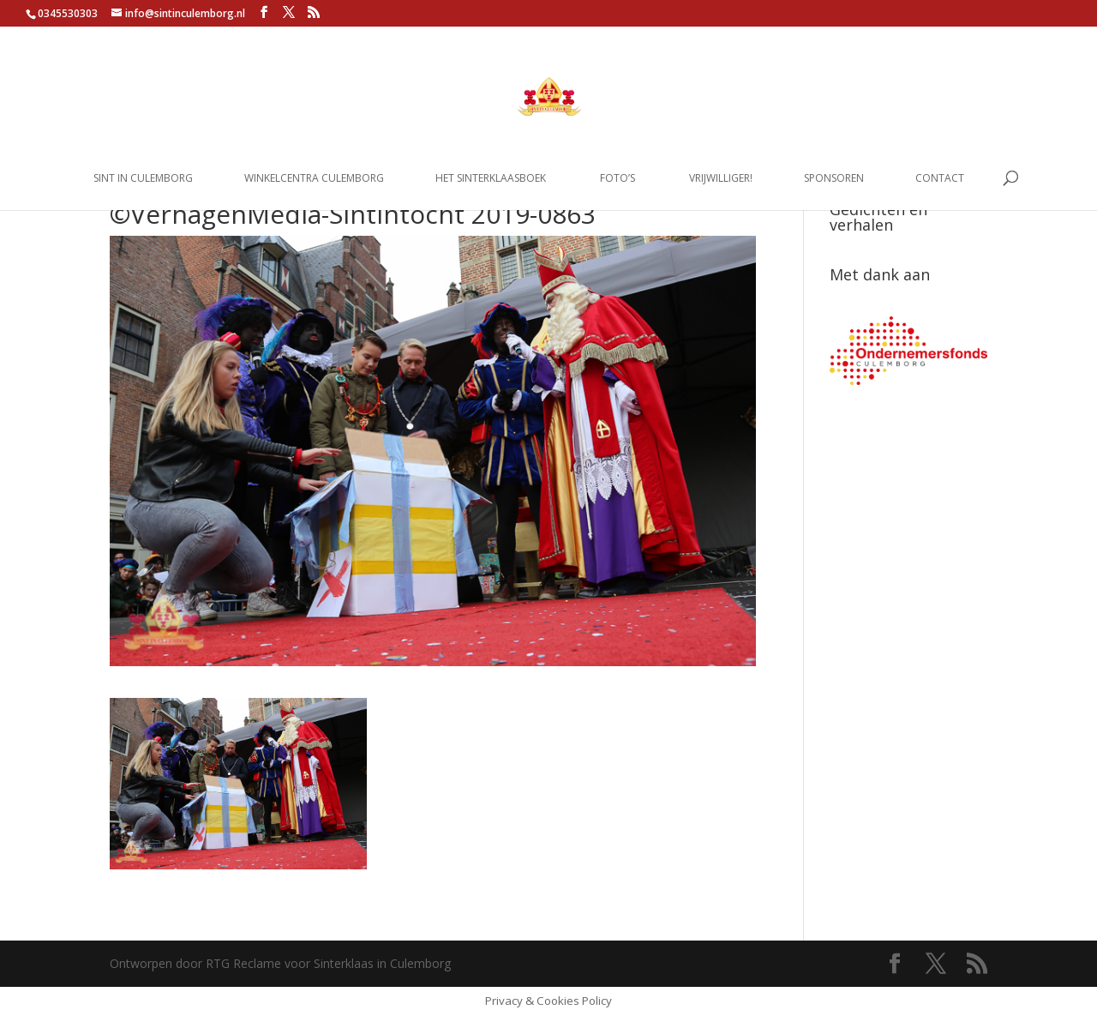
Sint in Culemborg (143, 178)
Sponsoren (834, 178)
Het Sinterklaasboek (490, 178)
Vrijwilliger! (720, 178)
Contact (939, 178)
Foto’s (617, 178)
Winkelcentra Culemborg (314, 178)
